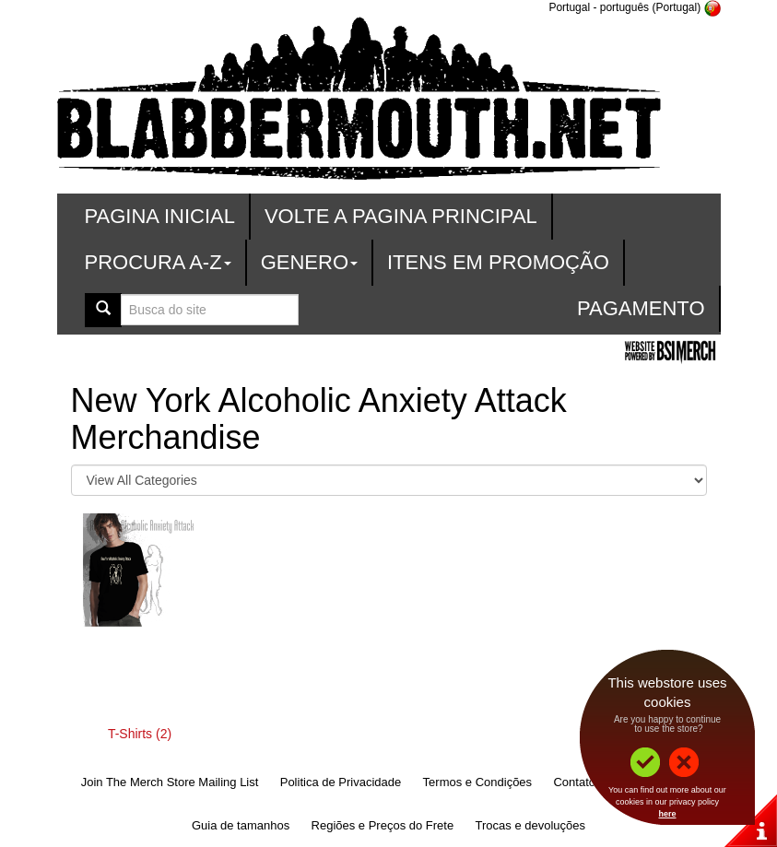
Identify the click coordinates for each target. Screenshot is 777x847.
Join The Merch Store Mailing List (170, 782)
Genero (309, 262)
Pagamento (641, 308)
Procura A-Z (158, 262)
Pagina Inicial (160, 216)
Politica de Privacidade (341, 782)
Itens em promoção (498, 262)
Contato (574, 782)
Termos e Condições (478, 782)
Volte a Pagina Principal (401, 216)
